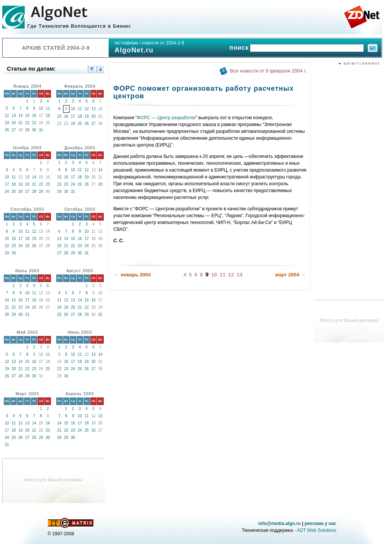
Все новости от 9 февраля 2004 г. (268, 71)
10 (41, 108)
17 (73, 116)
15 (27, 116)
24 (73, 123)
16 (34, 116)
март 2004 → (290, 275)
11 (48, 108)
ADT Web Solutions (316, 530)
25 (80, 123)
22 (27, 123)
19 (7, 123)
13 (13, 116)
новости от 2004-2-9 (163, 43)
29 (27, 130)
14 (20, 116)
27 (13, 130)
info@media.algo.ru (279, 523)
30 (34, 130)
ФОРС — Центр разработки (166, 117)
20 (13, 123)
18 (48, 116)
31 (41, 130)
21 (20, 123)
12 (7, 116)
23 (34, 123)
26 (7, 130)
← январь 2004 (132, 275)
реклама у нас (321, 523)
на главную (126, 43)
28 (34, 191)
